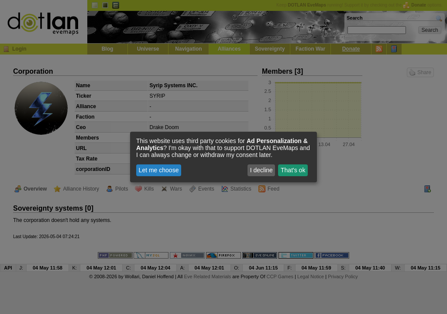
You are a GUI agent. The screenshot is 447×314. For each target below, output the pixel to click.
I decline (261, 170)
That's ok (293, 170)
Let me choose (159, 170)
